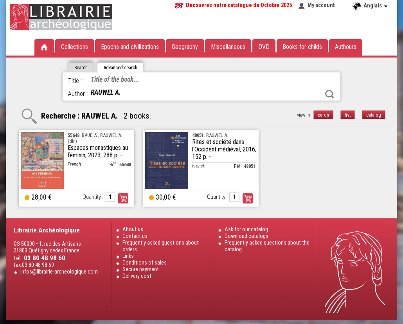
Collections (74, 46)
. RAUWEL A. (210, 135)
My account (321, 5)
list (348, 115)
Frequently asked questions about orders (160, 246)
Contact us (135, 236)
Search (329, 94)
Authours (345, 46)
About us (132, 229)
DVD (264, 46)
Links (128, 256)
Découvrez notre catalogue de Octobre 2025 (239, 5)
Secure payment (140, 269)
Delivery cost (136, 276)
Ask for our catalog (246, 229)
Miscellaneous (228, 46)
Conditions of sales (144, 262)
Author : (78, 93)
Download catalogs (246, 236)
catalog (373, 115)
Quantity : (93, 197)
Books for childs (302, 46)
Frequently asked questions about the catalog (267, 246)
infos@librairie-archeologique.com (59, 271)
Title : (75, 81)
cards (323, 115)
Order (123, 198)
